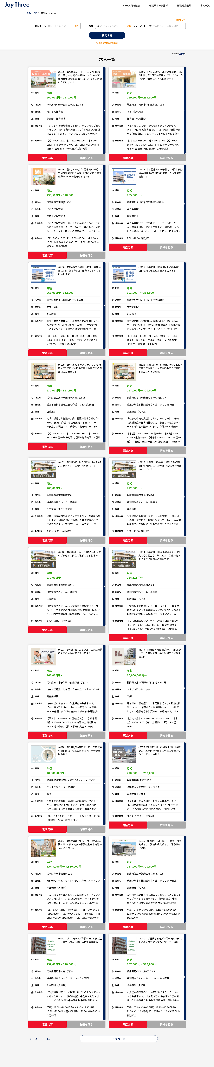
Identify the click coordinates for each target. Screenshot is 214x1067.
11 (48, 1039)
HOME (28, 13)
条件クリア (180, 20)
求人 (35, 13)
